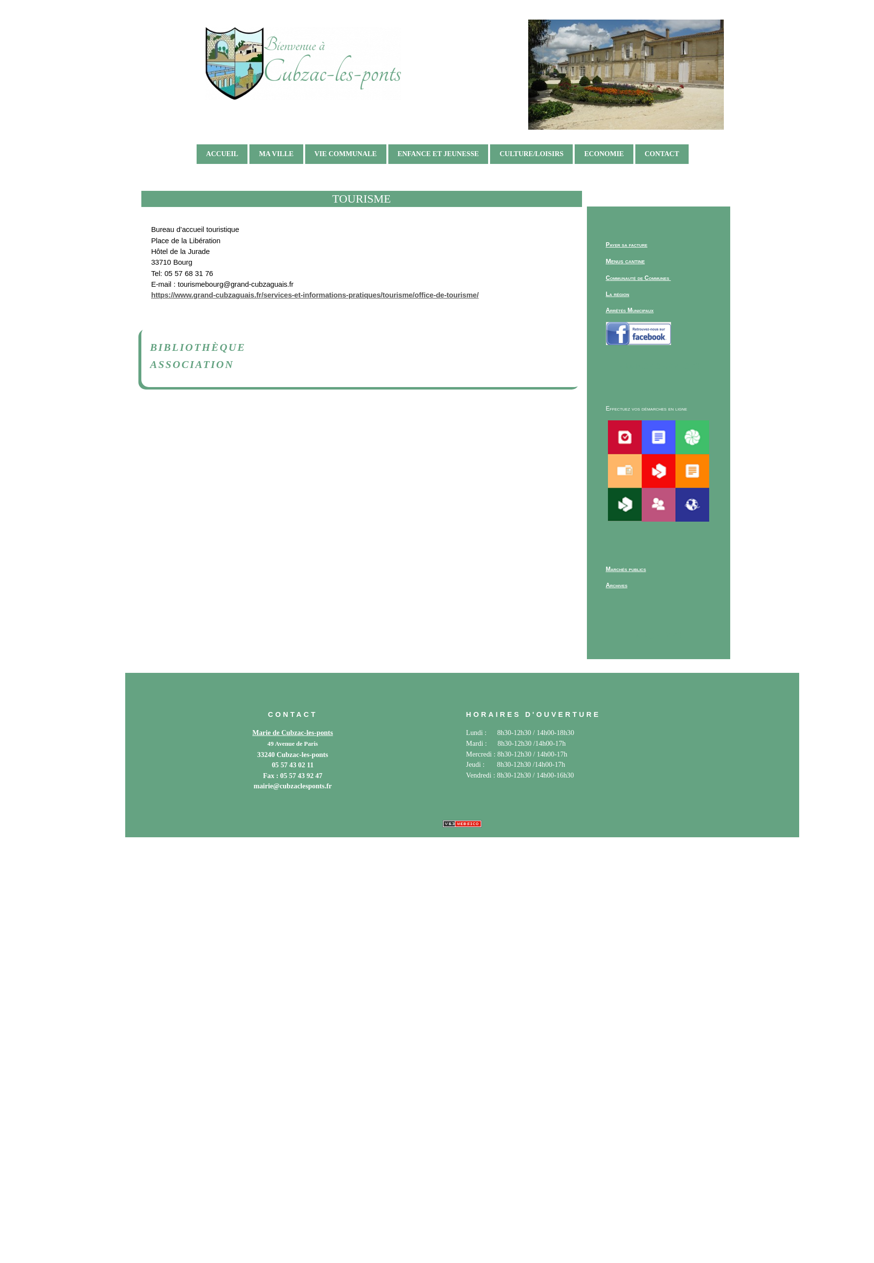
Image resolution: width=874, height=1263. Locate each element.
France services (658, 366)
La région (617, 294)
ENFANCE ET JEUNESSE (438, 154)
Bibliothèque (198, 347)
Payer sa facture (627, 244)
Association (192, 364)
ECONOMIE (604, 154)
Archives (658, 635)
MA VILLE (276, 154)
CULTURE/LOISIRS (531, 154)
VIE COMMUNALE (345, 154)
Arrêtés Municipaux (630, 310)
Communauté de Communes (638, 278)
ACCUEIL (222, 154)
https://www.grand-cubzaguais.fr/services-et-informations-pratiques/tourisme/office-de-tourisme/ (315, 295)
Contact (662, 154)
